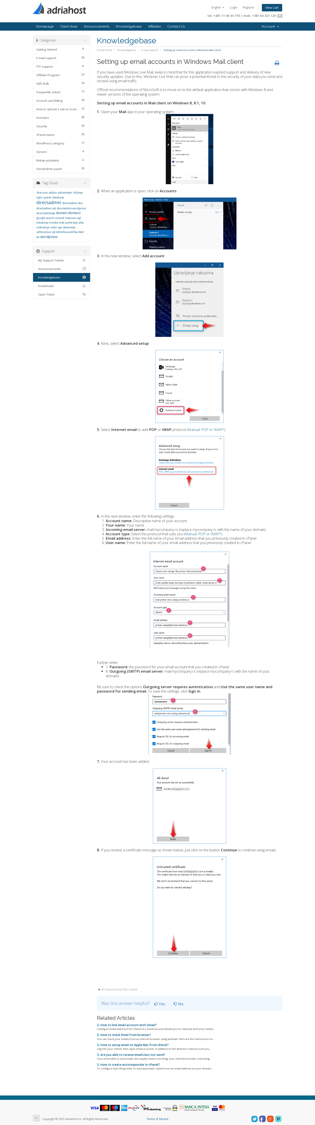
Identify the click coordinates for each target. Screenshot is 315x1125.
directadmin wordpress (71, 208)
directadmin (48, 202)
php (81, 222)
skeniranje (69, 227)
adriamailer (65, 192)
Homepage (45, 26)
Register (248, 7)
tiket (81, 232)
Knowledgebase (129, 26)
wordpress (49, 236)
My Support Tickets (61, 260)
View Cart (272, 7)
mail (61, 222)
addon (53, 192)
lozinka (53, 222)
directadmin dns (72, 203)
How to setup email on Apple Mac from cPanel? (133, 1045)
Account (270, 26)
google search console (50, 218)
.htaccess (42, 192)
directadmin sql (46, 208)
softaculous (43, 232)
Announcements (96, 26)
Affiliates (154, 26)
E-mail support (149, 50)
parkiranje (71, 222)
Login (233, 7)
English (217, 7)
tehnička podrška (67, 232)
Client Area (68, 26)
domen (61, 212)
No (179, 1003)
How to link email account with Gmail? (127, 1025)
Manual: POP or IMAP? (206, 429)
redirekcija (42, 227)
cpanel (47, 197)
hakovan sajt (73, 218)
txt (37, 237)
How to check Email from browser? (124, 1035)
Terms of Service (157, 1119)
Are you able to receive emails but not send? (131, 1055)
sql (53, 232)
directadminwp (45, 213)
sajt (60, 227)
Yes (159, 1003)
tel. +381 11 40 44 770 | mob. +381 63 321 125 (244, 16)
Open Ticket (61, 294)
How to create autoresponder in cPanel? (128, 1065)
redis (53, 227)
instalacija (42, 222)
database (58, 197)
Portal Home (104, 50)
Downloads (61, 286)
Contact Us (176, 26)
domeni (74, 212)
